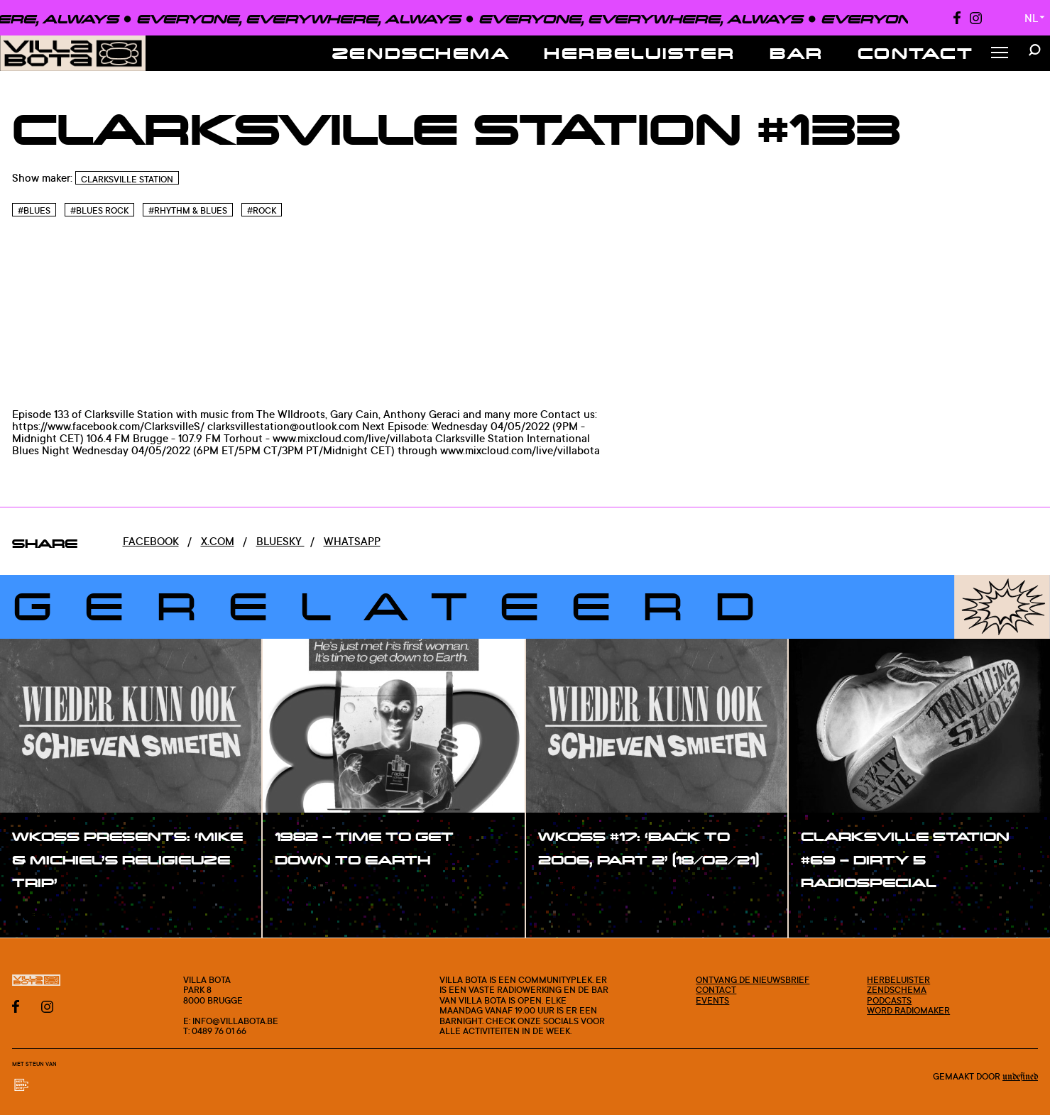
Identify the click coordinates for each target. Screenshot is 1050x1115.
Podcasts (889, 1000)
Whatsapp (352, 541)
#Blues (34, 210)
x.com (217, 541)
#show (45, 914)
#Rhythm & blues (187, 210)
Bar (797, 53)
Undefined (1020, 1077)
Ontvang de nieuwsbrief (752, 979)
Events (712, 1000)
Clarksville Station (127, 179)
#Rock (261, 210)
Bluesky (280, 541)
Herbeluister (639, 53)
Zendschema (421, 53)
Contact (916, 53)
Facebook (151, 541)
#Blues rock (99, 210)
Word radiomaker (908, 1010)
